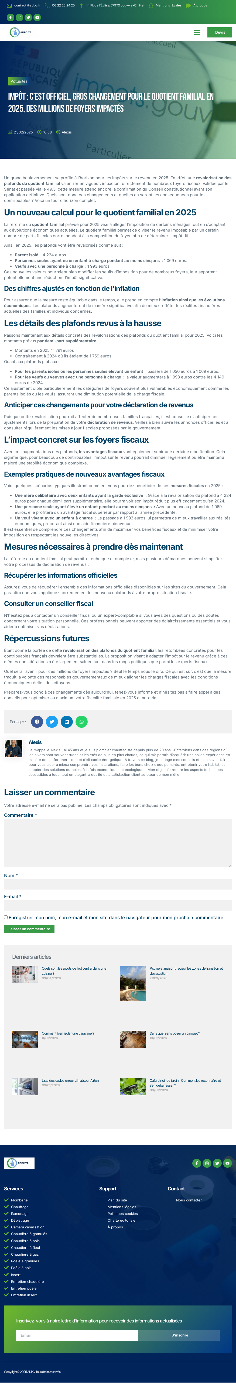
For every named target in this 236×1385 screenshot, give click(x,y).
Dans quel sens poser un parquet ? (175, 1035)
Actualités (19, 81)
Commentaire (20, 815)
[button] (197, 32)
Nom (11, 877)
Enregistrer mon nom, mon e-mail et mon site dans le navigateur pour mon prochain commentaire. (117, 920)
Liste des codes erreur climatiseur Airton (70, 1082)
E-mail (13, 898)
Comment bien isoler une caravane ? (68, 1035)
